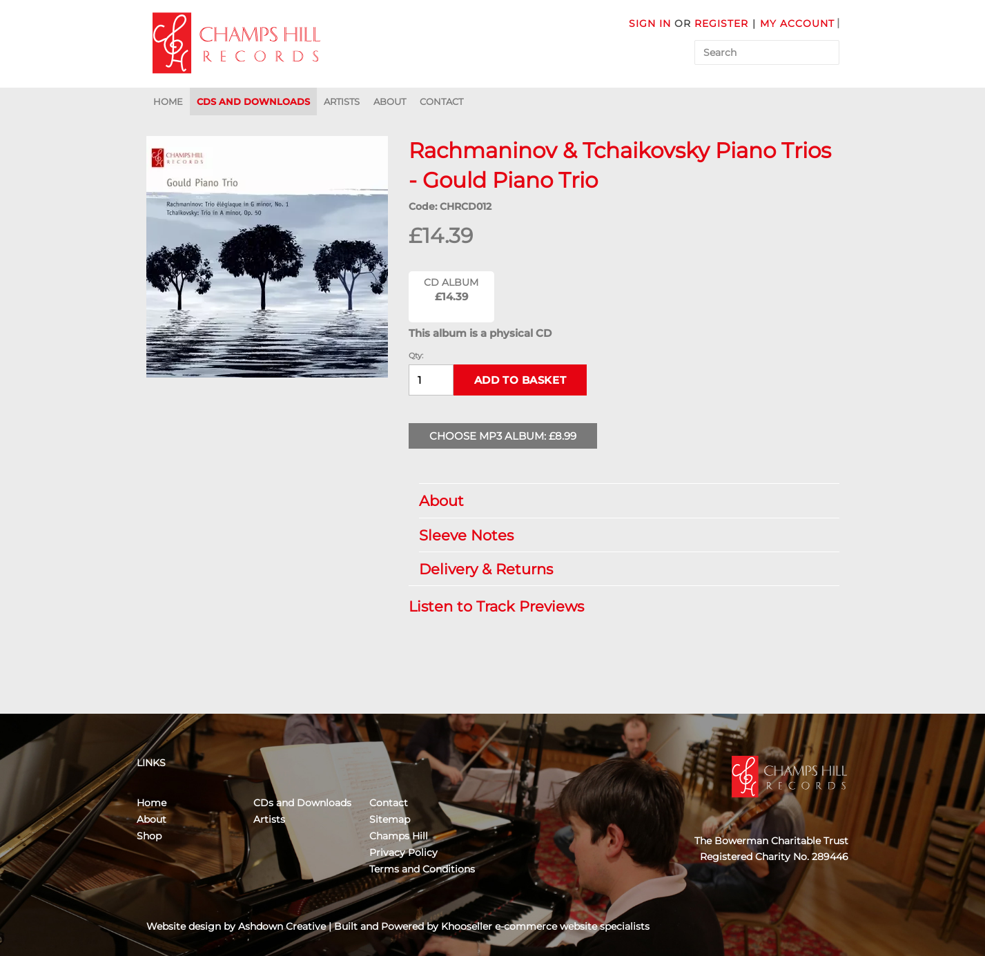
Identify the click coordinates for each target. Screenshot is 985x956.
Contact (441, 101)
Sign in (650, 23)
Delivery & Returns (622, 569)
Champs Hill (398, 836)
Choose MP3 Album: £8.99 (502, 435)
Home (168, 101)
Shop (149, 836)
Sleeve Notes (622, 535)
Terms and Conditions (422, 869)
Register (721, 23)
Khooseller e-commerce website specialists (545, 926)
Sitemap (389, 819)
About (389, 101)
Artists (342, 101)
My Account (797, 23)
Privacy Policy (403, 852)
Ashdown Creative (282, 926)
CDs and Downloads (253, 101)
